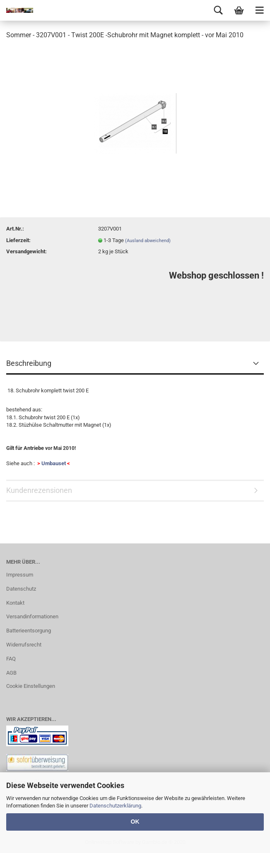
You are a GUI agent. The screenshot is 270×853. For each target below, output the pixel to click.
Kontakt (15, 603)
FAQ (11, 659)
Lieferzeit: (18, 240)
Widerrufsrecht (23, 645)
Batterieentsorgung (28, 630)
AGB (11, 673)
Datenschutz (21, 589)
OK (135, 821)
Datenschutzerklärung (115, 806)
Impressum (19, 575)
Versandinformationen (32, 616)
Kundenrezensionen (39, 490)
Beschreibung (28, 363)
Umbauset (53, 463)
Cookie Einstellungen (30, 686)
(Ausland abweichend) (148, 240)
